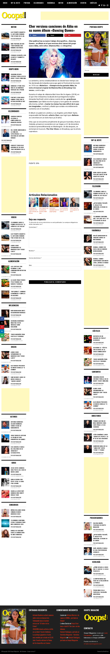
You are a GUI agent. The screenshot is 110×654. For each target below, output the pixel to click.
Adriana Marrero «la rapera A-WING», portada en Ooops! (69, 618)
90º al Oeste (15, 3)
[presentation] (41, 275)
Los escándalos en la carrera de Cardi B (64, 210)
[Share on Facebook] (37, 35)
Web (30, 265)
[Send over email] (2, 335)
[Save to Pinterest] (72, 35)
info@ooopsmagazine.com (93, 644)
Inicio (5, 3)
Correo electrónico (35, 258)
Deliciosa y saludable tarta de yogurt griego (54, 210)
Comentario (33, 227)
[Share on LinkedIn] (2, 331)
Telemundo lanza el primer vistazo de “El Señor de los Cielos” (41, 624)
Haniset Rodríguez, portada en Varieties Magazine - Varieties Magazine (69, 635)
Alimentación (72, 3)
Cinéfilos (93, 3)
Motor (60, 3)
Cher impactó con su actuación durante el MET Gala (43, 211)
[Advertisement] (75, 15)
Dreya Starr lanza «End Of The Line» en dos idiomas (70, 626)
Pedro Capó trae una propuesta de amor (74, 210)
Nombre (32, 251)
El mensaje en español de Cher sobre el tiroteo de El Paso (33, 211)
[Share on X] (55, 35)
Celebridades (39, 3)
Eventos (83, 3)
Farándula (51, 3)
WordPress (106, 651)
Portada (27, 3)
